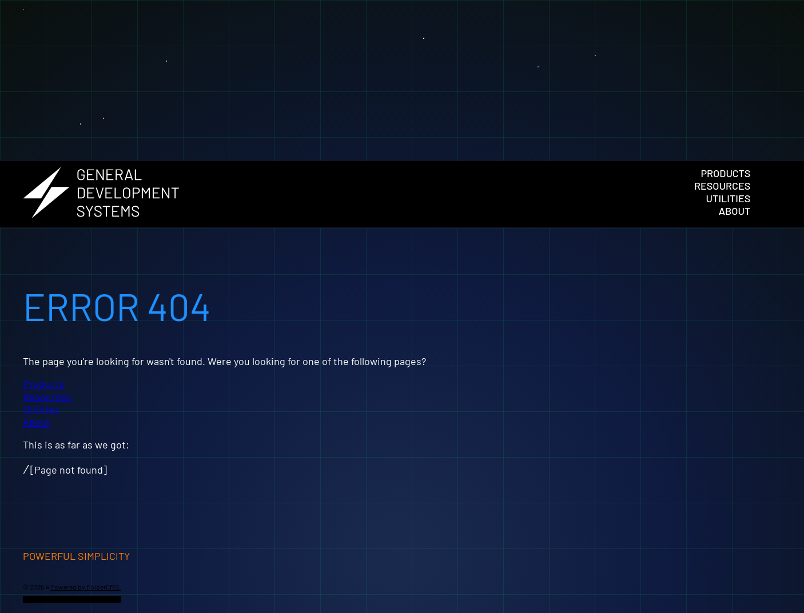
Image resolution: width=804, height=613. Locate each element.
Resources (722, 185)
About (735, 211)
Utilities (728, 198)
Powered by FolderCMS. (85, 587)
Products (725, 173)
